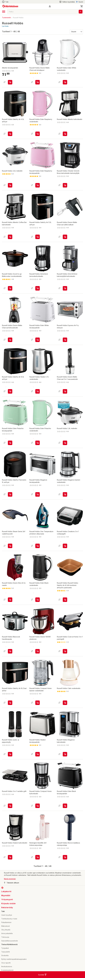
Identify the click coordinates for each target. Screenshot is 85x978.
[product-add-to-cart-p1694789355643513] (65, 711)
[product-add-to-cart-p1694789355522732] (10, 867)
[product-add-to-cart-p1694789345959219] (65, 134)
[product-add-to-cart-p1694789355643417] (65, 764)
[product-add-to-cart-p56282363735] (37, 292)
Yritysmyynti (7, 909)
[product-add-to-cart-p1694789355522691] (65, 395)
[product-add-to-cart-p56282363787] (10, 187)
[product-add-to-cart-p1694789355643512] (10, 552)
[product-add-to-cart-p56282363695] (37, 659)
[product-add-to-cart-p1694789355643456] (37, 447)
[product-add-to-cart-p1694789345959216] (10, 82)
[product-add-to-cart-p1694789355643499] (65, 344)
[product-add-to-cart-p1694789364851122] (10, 711)
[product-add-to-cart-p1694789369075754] (37, 867)
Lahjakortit (6, 901)
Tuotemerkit (6, 17)
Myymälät (5, 905)
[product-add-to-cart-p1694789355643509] (37, 187)
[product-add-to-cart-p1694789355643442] (65, 552)
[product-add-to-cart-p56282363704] (10, 292)
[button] (49, 6)
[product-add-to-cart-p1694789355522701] (37, 82)
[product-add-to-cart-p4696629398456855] (37, 711)
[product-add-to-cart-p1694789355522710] (37, 395)
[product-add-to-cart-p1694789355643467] (37, 344)
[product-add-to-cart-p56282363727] (10, 659)
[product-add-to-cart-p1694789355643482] (10, 239)
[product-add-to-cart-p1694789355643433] (65, 605)
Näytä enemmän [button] (10, 889)
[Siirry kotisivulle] (10, 6)
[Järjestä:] (76, 31)
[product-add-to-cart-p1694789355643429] (37, 498)
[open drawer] (4, 11)
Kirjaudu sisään (8, 913)
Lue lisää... (5, 26)
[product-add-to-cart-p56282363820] (10, 764)
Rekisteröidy (7, 917)
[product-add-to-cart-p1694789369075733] (65, 867)
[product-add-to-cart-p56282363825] (10, 605)
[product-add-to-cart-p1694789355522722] (65, 239)
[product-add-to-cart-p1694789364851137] (10, 134)
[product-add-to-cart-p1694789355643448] (37, 605)
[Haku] (80, 11)
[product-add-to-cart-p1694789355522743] (37, 764)
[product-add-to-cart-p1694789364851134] (10, 498)
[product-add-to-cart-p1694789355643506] (10, 447)
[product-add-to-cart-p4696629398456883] (37, 816)
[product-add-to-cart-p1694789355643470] (65, 292)
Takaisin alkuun (11, 893)
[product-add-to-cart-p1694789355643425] (65, 498)
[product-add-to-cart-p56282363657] (37, 552)
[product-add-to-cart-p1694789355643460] (37, 134)
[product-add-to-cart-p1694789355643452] (65, 82)
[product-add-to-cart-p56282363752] (65, 447)
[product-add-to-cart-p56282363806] (65, 187)
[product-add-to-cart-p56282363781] (10, 816)
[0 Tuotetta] (81, 6)
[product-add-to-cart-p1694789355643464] (65, 816)
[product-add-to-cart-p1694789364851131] (37, 239)
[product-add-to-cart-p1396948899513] (65, 659)
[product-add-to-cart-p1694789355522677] (10, 344)
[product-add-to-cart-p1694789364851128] (10, 395)
